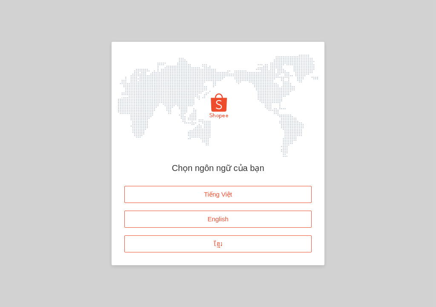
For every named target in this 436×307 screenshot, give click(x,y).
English (217, 219)
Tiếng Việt (218, 194)
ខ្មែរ (218, 243)
